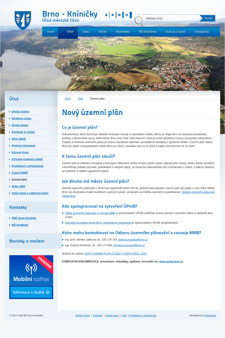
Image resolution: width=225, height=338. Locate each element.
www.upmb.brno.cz (171, 261)
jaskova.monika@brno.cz (133, 239)
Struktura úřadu (21, 118)
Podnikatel (123, 32)
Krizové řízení (20, 152)
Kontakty (98, 315)
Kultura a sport (175, 32)
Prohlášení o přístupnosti (28, 166)
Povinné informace (23, 145)
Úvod (50, 32)
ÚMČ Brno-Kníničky (24, 218)
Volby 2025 (18, 186)
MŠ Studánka (147, 32)
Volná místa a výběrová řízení (30, 193)
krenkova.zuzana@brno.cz (129, 245)
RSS (124, 315)
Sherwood (210, 315)
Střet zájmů (19, 138)
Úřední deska (20, 125)
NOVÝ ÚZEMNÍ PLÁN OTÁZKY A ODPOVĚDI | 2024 (116, 253)
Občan (102, 32)
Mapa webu (112, 315)
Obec (86, 32)
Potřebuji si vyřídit (23, 132)
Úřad (70, 32)
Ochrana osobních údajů (27, 159)
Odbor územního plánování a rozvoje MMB (90, 213)
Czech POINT (20, 172)
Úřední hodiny (20, 111)
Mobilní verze (83, 315)
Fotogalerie (201, 32)
